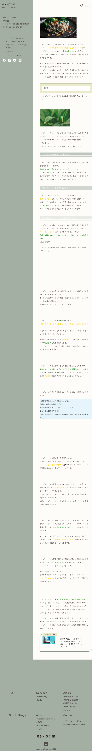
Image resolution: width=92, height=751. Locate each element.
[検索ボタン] (82, 5)
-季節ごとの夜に (70, 706)
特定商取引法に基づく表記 (74, 724)
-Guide (39, 700)
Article (67, 693)
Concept (41, 693)
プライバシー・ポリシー (73, 721)
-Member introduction (45, 718)
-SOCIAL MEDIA (42, 725)
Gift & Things (17, 715)
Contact (68, 715)
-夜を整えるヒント (71, 696)
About (40, 715)
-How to (66, 710)
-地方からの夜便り (71, 699)
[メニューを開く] (87, 5)
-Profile (39, 728)
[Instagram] (46, 744)
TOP (11, 693)
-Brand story (41, 696)
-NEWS (39, 722)
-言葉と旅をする (70, 703)
